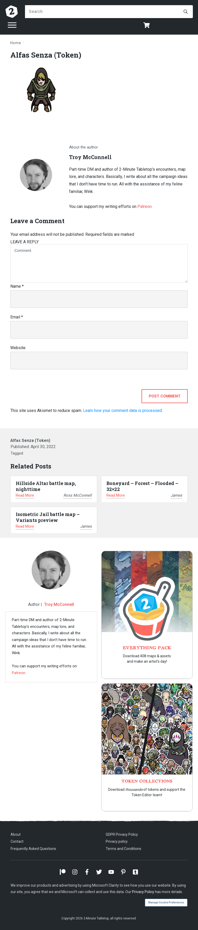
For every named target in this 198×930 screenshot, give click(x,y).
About (16, 834)
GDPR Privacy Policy (122, 834)
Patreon (144, 206)
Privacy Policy (143, 892)
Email (16, 317)
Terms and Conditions (123, 849)
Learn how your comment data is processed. (123, 410)
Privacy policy (117, 841)
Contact (17, 841)
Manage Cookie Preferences (166, 902)
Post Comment (164, 396)
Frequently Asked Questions (33, 849)
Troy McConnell (59, 604)
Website (18, 347)
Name (17, 286)
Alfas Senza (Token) (45, 55)
